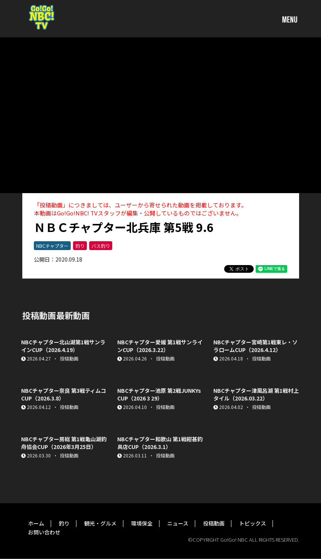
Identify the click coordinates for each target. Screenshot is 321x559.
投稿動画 (214, 523)
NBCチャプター (52, 245)
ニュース (177, 523)
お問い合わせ (44, 532)
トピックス (252, 523)
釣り (80, 245)
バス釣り (100, 245)
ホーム (36, 523)
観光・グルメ (100, 523)
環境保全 (142, 523)
